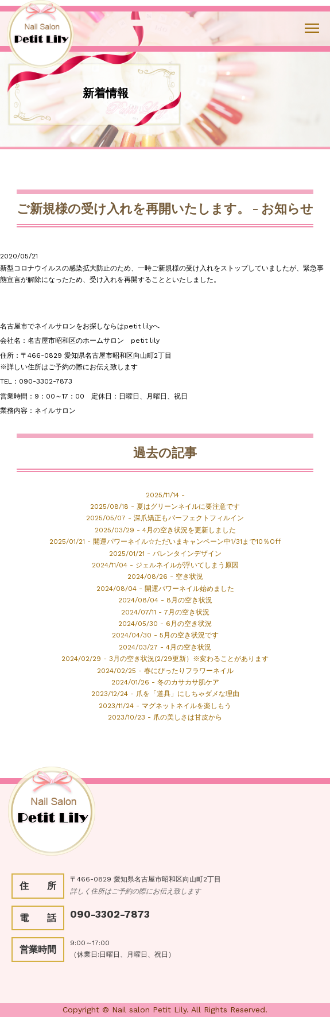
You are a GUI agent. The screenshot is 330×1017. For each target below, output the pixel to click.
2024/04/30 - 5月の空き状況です (165, 635)
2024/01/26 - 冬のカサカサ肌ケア (165, 682)
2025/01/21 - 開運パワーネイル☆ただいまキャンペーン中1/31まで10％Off (165, 541)
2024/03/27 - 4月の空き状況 (165, 647)
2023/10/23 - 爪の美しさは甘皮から (165, 717)
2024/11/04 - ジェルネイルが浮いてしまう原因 (165, 565)
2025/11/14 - (165, 495)
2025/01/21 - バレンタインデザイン (165, 554)
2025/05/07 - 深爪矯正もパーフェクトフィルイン (165, 518)
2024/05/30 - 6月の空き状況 (165, 624)
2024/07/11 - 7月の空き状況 (165, 612)
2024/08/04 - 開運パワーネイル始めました (165, 589)
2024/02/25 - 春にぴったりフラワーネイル (165, 671)
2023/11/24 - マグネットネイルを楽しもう (165, 706)
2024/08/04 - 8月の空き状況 (165, 600)
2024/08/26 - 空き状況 (165, 577)
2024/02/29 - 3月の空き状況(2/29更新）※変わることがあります (165, 659)
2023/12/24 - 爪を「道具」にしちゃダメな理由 (165, 694)
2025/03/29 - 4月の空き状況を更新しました (165, 530)
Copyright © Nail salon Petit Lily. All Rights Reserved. (165, 1009)
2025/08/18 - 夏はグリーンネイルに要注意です (165, 506)
